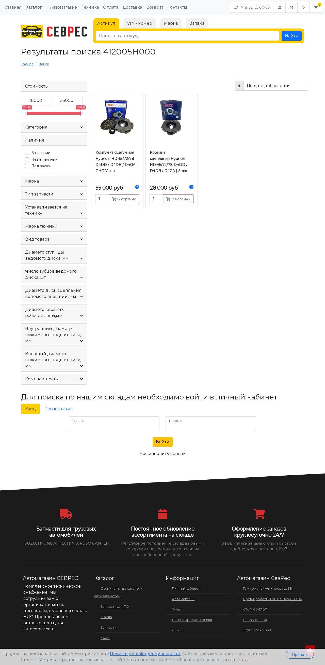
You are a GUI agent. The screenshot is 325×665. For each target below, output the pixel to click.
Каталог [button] (34, 7)
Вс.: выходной (255, 620)
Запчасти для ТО (115, 606)
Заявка (197, 23)
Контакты (177, 7)
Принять (299, 654)
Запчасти (109, 627)
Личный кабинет (186, 588)
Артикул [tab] (106, 23)
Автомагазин (64, 7)
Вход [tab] (30, 408)
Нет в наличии (44, 159)
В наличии (40, 152)
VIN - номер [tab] (139, 23)
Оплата (110, 7)
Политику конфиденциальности (145, 653)
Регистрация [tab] (58, 408)
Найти (291, 35)
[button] (316, 7)
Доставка (132, 7)
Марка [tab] (171, 23)
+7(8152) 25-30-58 (252, 7)
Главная (13, 7)
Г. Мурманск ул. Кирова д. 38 (267, 588)
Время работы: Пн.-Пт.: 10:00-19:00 (272, 599)
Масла (106, 617)
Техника (90, 7)
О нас (177, 609)
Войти (162, 441)
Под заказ (40, 166)
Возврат (154, 7)
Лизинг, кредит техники (192, 620)
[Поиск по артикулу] (187, 36)
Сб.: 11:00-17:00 (255, 609)
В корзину (124, 199)
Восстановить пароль (163, 453)
